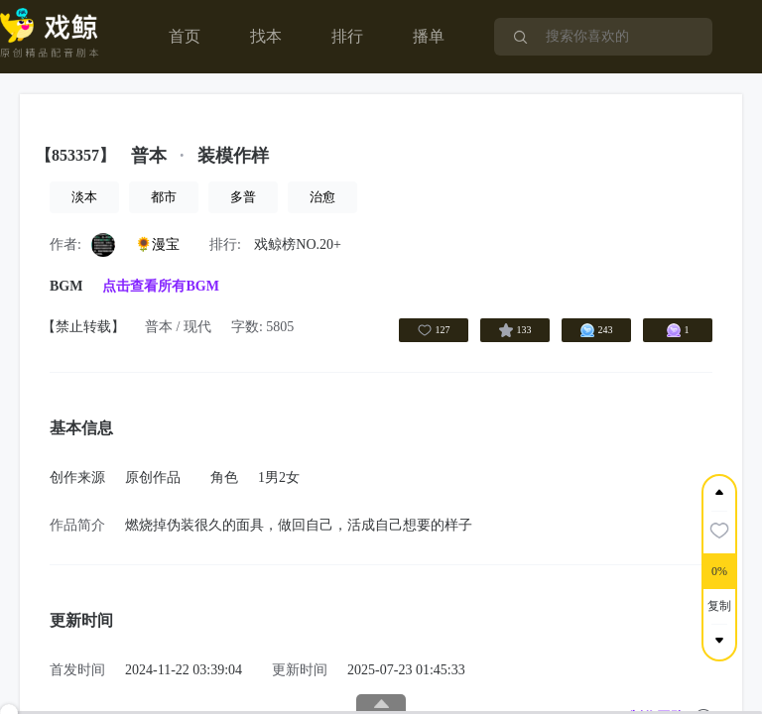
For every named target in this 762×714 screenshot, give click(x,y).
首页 (184, 36)
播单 (428, 36)
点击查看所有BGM (160, 286)
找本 (266, 36)
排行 (347, 36)
